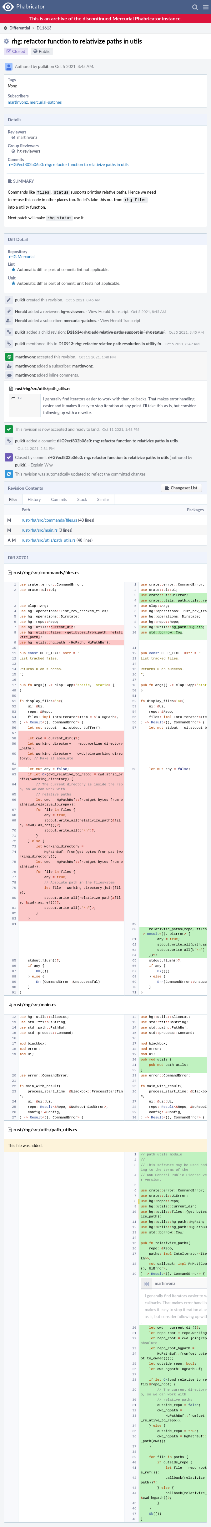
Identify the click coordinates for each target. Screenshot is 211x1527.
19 (17, 396)
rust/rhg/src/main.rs (40, 528)
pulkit (43, 66)
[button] (206, 7)
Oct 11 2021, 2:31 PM (36, 446)
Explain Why (42, 463)
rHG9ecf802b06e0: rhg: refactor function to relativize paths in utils (68, 164)
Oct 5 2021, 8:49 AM (182, 342)
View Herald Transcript (108, 309)
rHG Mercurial (21, 254)
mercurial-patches (46, 102)
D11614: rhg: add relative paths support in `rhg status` (116, 330)
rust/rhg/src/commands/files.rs (49, 518)
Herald (21, 309)
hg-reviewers (28, 151)
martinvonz (18, 102)
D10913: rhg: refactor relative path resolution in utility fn (109, 341)
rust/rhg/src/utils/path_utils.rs (49, 538)
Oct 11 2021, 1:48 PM (97, 355)
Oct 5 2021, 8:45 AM (83, 298)
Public (44, 51)
